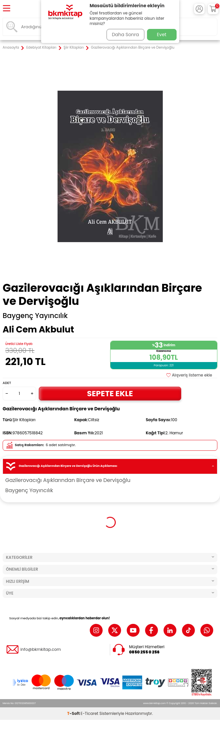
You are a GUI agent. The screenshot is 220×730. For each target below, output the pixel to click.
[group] (110, 166)
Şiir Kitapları (73, 47)
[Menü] (7, 8)
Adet (7, 383)
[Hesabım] (199, 9)
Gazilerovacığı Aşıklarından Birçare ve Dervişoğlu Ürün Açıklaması (110, 466)
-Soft (74, 713)
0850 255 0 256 (144, 652)
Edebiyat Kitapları (41, 47)
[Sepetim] (213, 9)
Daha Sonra (125, 34)
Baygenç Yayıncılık (35, 315)
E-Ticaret (89, 713)
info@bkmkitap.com (40, 649)
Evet (161, 34)
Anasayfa (11, 47)
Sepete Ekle (110, 393)
